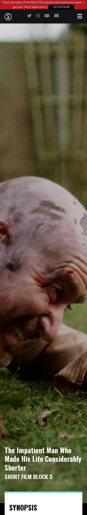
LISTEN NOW (61, 7)
